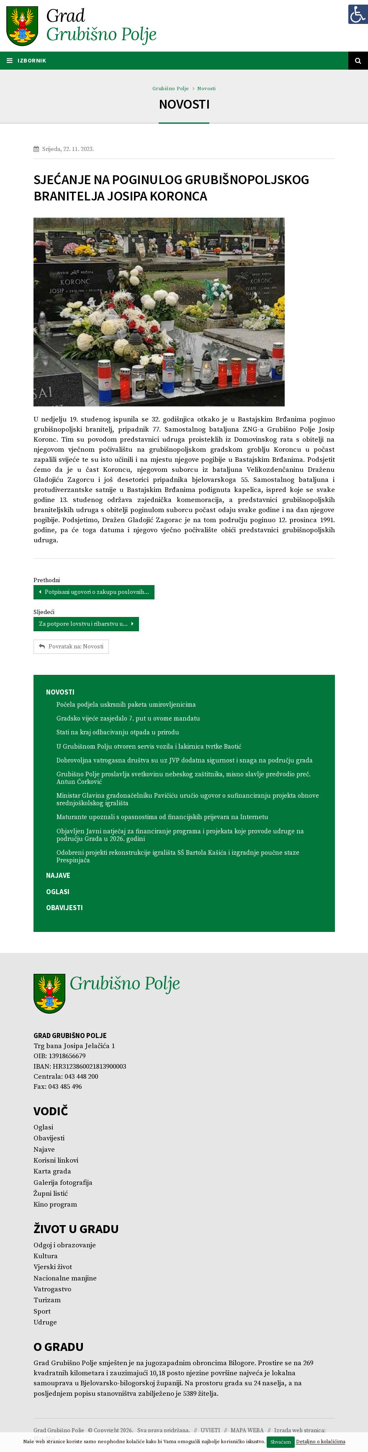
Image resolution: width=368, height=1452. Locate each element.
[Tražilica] (358, 61)
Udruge (45, 1323)
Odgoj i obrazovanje (64, 1245)
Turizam (47, 1301)
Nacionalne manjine (65, 1279)
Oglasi (57, 892)
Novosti (206, 89)
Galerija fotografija (63, 1183)
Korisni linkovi (55, 1161)
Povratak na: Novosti (71, 647)
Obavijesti (64, 908)
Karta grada (52, 1172)
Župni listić (50, 1194)
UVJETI (210, 1431)
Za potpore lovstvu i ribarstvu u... (86, 624)
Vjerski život (52, 1268)
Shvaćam (280, 1442)
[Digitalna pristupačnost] (358, 14)
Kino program (55, 1205)
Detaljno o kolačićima (320, 1442)
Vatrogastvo (52, 1289)
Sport (42, 1312)
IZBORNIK (27, 61)
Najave (58, 875)
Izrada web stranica (299, 1431)
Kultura (45, 1256)
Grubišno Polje (170, 89)
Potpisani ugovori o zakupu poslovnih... (94, 592)
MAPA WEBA (247, 1431)
